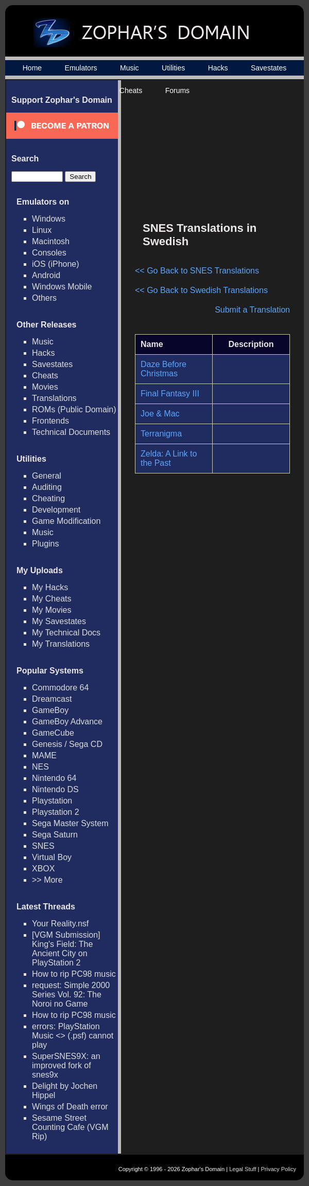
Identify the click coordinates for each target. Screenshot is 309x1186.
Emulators (81, 68)
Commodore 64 (60, 687)
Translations (54, 398)
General (46, 475)
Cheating (48, 498)
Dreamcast (52, 699)
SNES (43, 846)
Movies (45, 386)
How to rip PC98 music (74, 974)
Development (56, 509)
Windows (48, 218)
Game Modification (66, 521)
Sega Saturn (55, 834)
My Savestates (59, 621)
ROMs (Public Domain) (74, 409)
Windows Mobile (62, 286)
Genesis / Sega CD (67, 744)
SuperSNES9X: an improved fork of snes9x (66, 1065)
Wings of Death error (70, 1106)
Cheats (130, 90)
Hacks (218, 68)
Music (129, 68)
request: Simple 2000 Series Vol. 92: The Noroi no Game (71, 994)
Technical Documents (71, 432)
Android (46, 275)
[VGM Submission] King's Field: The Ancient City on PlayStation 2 (66, 948)
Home (32, 68)
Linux (42, 230)
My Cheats (51, 598)
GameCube (53, 732)
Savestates (268, 68)
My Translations (61, 644)
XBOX (43, 868)
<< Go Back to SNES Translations (197, 270)
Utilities (173, 68)
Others (44, 298)
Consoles (49, 252)
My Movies (51, 610)
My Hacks (50, 587)
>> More (47, 879)
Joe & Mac (160, 413)
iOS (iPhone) (55, 264)
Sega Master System (70, 823)
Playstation (52, 800)
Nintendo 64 (54, 778)
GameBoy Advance (67, 721)
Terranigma (161, 433)
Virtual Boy (52, 857)
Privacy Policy (278, 1169)
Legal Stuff (242, 1169)
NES (40, 766)
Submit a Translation (252, 309)
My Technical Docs (66, 632)
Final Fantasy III (170, 393)
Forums (177, 90)
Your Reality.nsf (60, 923)
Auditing (47, 487)
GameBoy (50, 710)
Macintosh (51, 241)
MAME (44, 755)
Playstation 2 (55, 812)
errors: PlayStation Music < (72, 1035)
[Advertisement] (226, 154)
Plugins (45, 543)
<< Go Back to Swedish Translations (201, 290)
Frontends (50, 420)
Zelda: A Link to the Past (169, 458)
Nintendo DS (55, 789)
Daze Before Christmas (163, 369)
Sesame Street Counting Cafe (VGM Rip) (70, 1127)
